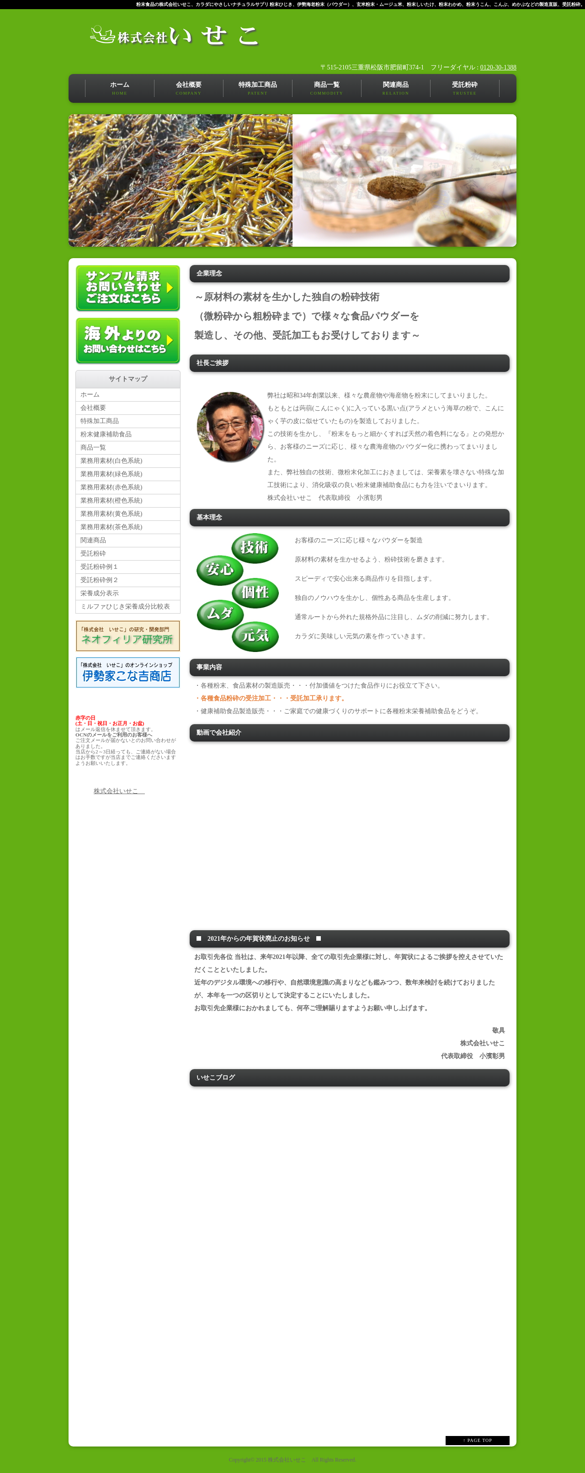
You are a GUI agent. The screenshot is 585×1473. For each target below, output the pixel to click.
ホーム (119, 89)
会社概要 (188, 89)
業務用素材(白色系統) (111, 460)
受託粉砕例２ (99, 580)
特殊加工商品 (257, 89)
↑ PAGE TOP (477, 1440)
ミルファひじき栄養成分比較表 (125, 606)
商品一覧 (326, 89)
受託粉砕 (465, 89)
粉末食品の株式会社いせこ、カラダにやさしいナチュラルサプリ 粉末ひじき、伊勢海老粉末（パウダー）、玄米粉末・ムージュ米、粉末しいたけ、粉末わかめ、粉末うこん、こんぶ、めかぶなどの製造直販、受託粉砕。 (360, 4)
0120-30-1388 (498, 67)
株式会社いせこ (119, 791)
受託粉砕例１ (99, 566)
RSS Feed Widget (349, 1415)
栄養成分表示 (99, 593)
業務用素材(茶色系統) (111, 527)
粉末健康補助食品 (106, 434)
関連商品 (396, 89)
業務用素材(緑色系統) (111, 474)
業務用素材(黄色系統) (111, 513)
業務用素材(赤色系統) (111, 487)
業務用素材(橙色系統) (111, 500)
